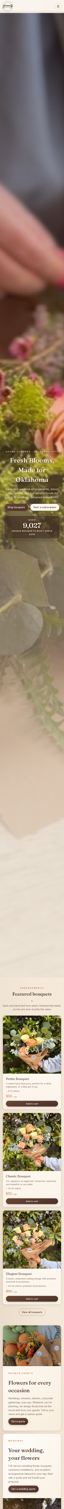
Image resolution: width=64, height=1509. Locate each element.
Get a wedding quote (23, 1489)
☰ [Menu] (58, 6)
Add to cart (32, 1103)
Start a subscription (44, 507)
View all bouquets (32, 1312)
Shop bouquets (16, 507)
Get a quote (18, 1421)
